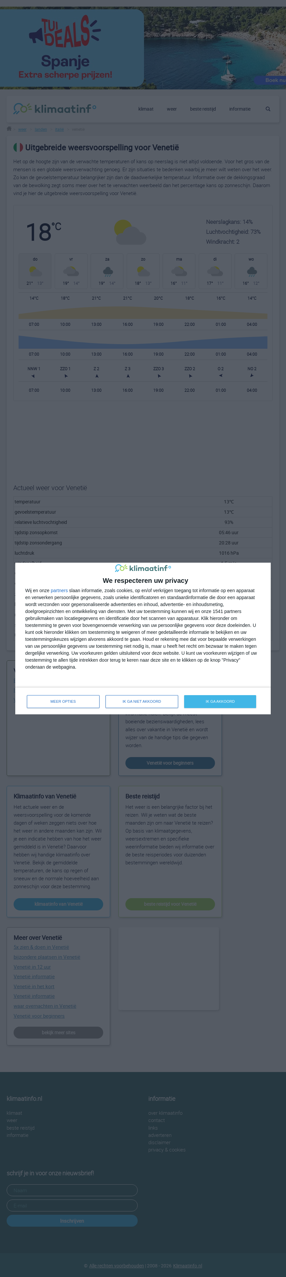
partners (59, 590)
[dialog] (143, 639)
